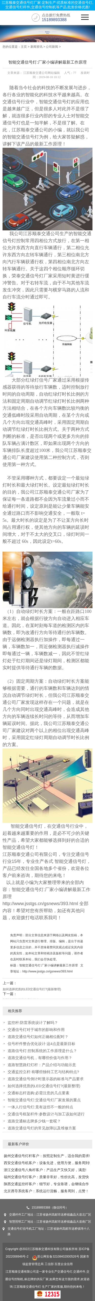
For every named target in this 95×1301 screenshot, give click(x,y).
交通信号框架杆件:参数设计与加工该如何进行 (46, 1114)
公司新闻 (52, 46)
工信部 (49, 1264)
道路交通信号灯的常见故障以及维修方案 (42, 1128)
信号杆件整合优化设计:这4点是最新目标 (41, 1044)
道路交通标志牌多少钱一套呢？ (34, 1121)
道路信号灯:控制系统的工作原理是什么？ (42, 1051)
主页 (24, 46)
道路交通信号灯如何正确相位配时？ (38, 1036)
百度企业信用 (63, 1264)
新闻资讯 (36, 46)
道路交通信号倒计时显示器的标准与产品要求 (46, 1079)
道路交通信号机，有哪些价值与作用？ (40, 1058)
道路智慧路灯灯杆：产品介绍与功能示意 (42, 1065)
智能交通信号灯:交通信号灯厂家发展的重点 (44, 1100)
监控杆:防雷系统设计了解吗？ (33, 1022)
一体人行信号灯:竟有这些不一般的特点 (40, 1107)
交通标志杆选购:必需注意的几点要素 (38, 1093)
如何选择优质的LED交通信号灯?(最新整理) (32, 989)
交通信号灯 (59, 101)
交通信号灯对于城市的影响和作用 (36, 1029)
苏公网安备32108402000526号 (55, 1256)
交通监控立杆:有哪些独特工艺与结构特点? (43, 1072)
